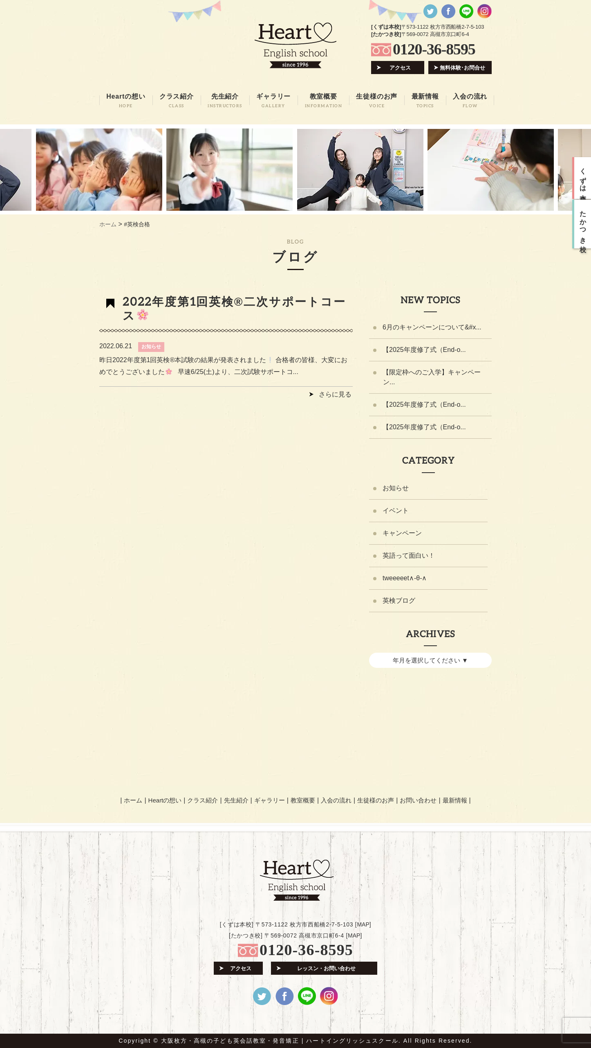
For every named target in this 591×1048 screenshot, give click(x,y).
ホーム (133, 800)
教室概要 (303, 800)
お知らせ (151, 346)
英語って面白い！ (409, 555)
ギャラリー (269, 800)
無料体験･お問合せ (462, 68)
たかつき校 (583, 224)
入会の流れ (336, 800)
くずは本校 (583, 178)
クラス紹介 (202, 800)
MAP (363, 924)
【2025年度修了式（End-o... (424, 349)
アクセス (400, 68)
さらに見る (335, 394)
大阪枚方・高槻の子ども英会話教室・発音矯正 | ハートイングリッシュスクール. (281, 1040)
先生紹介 (236, 800)
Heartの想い (165, 800)
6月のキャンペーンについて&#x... (432, 327)
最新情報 (455, 800)
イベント (396, 510)
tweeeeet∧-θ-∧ (405, 578)
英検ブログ (399, 600)
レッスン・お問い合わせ (326, 968)
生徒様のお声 (375, 800)
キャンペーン (402, 533)
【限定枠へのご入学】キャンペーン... (432, 377)
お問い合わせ (418, 800)
